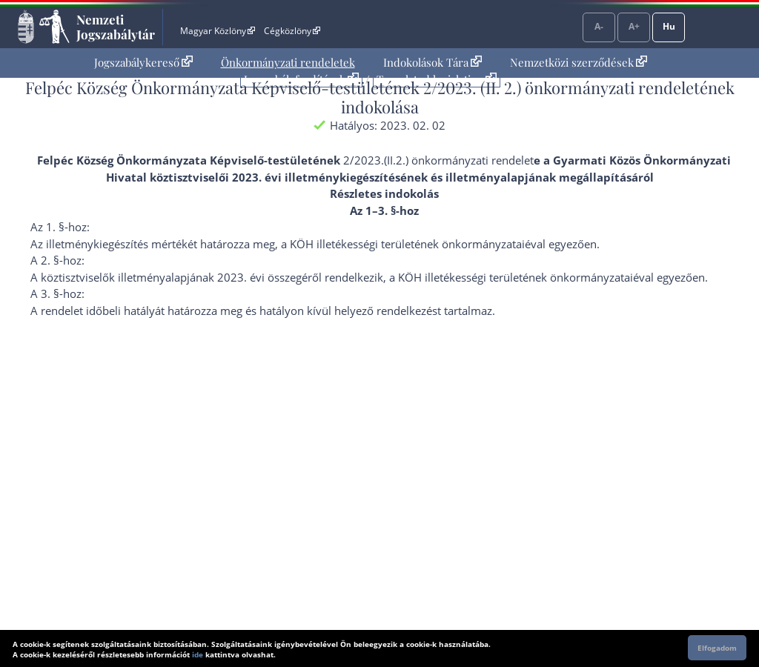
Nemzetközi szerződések (578, 62)
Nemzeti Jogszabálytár (115, 26)
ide (197, 654)
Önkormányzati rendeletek (288, 62)
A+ (634, 26)
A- (598, 26)
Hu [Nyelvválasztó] (669, 26)
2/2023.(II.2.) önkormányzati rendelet (438, 160)
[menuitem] (143, 62)
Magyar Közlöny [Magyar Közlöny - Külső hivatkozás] (217, 30)
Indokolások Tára (432, 62)
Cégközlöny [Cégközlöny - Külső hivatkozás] (292, 30)
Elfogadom (717, 648)
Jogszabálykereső (143, 62)
